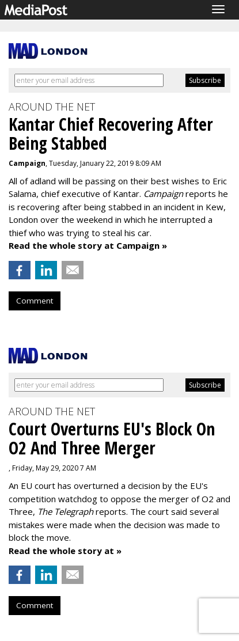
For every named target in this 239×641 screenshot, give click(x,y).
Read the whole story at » (65, 550)
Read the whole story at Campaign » (88, 245)
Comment (34, 300)
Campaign (27, 163)
